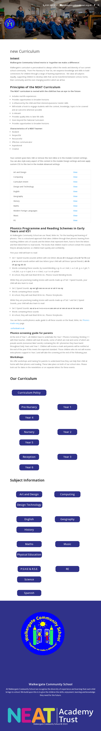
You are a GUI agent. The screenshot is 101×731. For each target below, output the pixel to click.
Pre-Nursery (29, 407)
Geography (67, 519)
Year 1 (67, 407)
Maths (29, 544)
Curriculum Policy (29, 392)
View (75, 172)
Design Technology (29, 505)
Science (29, 579)
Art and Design (29, 494)
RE (67, 569)
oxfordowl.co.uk (17, 328)
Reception (29, 457)
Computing (67, 494)
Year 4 (29, 417)
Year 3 (67, 457)
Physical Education (29, 554)
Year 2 (67, 432)
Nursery (29, 432)
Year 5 (29, 442)
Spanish (29, 593)
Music (67, 544)
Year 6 (29, 467)
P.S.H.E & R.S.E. (29, 569)
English (29, 519)
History (29, 529)
